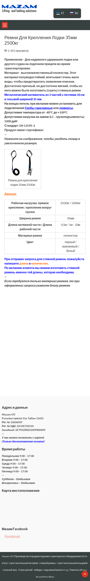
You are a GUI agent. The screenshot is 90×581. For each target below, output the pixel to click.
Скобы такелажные (39, 108)
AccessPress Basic (45, 576)
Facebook (12, 536)
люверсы (66, 108)
